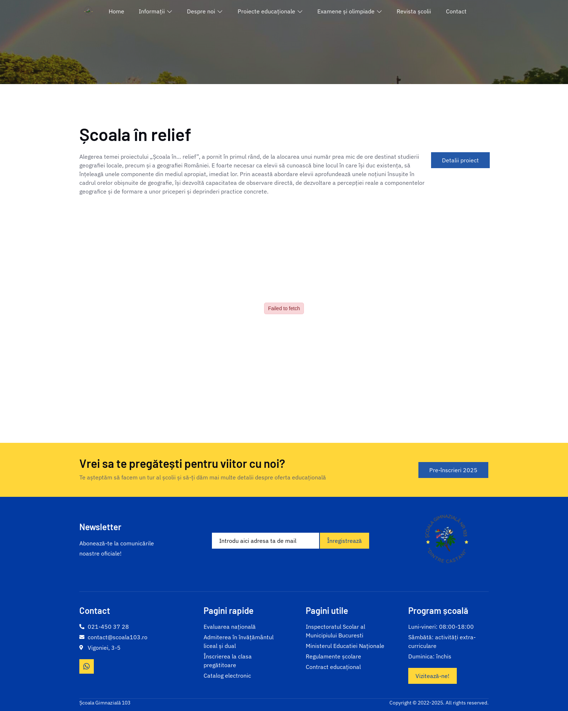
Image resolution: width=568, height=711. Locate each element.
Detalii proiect (460, 160)
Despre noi (205, 11)
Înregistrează (344, 540)
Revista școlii (414, 11)
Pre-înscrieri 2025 (453, 470)
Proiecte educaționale (270, 11)
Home (116, 11)
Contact (456, 11)
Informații (155, 11)
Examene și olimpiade (349, 11)
